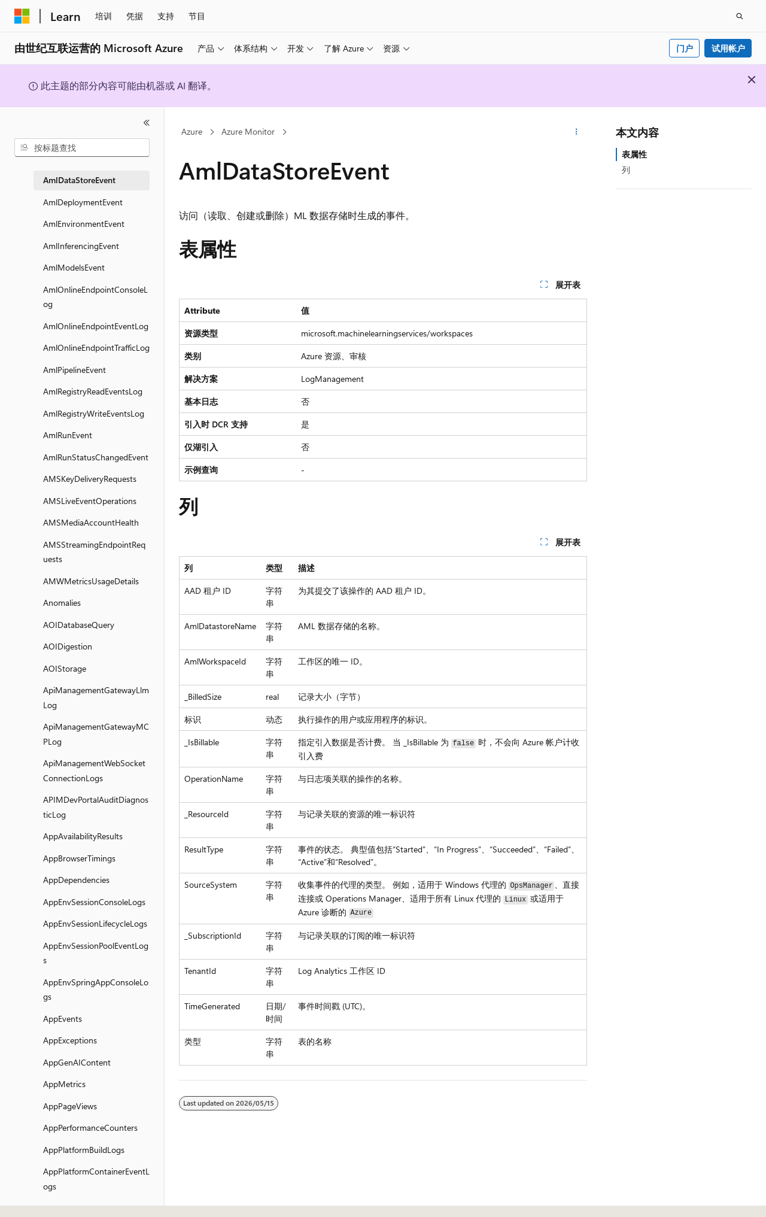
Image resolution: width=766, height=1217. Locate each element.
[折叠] (146, 122)
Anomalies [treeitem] (62, 602)
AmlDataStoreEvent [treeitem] (79, 180)
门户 (684, 48)
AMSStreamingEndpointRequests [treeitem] (94, 552)
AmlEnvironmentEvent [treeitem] (83, 223)
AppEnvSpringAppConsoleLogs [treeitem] (95, 989)
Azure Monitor (248, 131)
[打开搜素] (740, 16)
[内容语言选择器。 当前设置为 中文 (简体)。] (47, 1197)
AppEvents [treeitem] (62, 1018)
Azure (191, 131)
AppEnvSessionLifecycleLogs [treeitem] (95, 923)
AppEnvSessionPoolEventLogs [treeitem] (95, 953)
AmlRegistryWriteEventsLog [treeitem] (93, 413)
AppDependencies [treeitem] (76, 879)
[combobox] (82, 147)
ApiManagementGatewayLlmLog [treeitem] (96, 697)
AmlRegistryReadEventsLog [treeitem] (92, 391)
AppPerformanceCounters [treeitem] (90, 1127)
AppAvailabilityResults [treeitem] (83, 836)
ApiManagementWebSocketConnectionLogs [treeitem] (94, 770)
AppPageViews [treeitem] (70, 1106)
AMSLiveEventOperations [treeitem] (89, 500)
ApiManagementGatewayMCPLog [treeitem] (96, 734)
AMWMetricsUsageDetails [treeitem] (91, 581)
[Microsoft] (22, 16)
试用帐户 (728, 48)
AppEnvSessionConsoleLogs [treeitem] (94, 902)
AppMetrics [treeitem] (64, 1083)
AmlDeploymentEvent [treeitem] (83, 202)
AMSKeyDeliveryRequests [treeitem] (89, 478)
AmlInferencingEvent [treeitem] (81, 245)
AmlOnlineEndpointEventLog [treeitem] (95, 326)
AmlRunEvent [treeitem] (67, 435)
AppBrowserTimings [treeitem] (79, 858)
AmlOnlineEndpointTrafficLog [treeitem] (96, 347)
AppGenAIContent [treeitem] (77, 1062)
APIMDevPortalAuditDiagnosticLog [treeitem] (95, 807)
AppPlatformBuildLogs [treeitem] (83, 1149)
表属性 (634, 154)
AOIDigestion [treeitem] (67, 646)
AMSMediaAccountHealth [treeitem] (91, 522)
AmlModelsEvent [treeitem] (74, 267)
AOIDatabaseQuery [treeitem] (78, 624)
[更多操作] (576, 132)
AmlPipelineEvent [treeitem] (74, 369)
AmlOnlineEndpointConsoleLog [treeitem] (95, 297)
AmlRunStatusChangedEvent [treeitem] (95, 457)
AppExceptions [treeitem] (70, 1040)
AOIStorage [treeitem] (64, 668)
